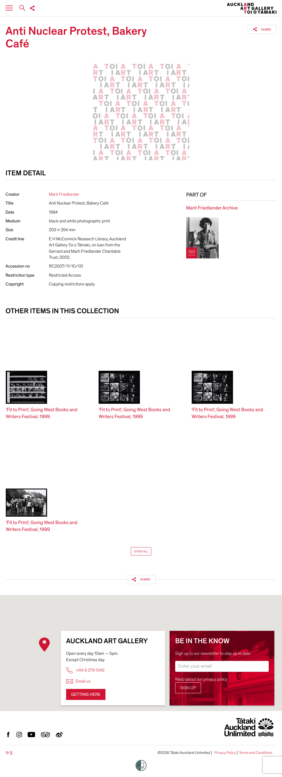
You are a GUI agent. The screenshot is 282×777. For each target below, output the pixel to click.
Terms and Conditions (255, 753)
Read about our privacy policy (201, 679)
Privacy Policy (225, 753)
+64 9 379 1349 (85, 670)
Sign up (188, 688)
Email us (78, 681)
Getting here (86, 694)
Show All (141, 551)
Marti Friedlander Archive (212, 208)
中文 (9, 753)
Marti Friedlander (64, 194)
